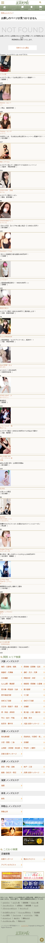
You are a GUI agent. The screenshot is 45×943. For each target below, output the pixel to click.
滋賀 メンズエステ (10, 780)
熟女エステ (21, 921)
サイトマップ (24, 908)
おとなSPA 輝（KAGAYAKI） (5, 643)
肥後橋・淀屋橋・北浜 (32, 667)
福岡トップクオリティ (6, 613)
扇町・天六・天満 (30, 672)
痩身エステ (26, 918)
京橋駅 (26, 707)
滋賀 (3, 785)
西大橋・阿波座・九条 (9, 689)
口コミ (22, 8)
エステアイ (6, 902)
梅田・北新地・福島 (8, 667)
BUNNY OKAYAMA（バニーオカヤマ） (6, 519)
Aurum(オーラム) (6, 251)
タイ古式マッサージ (8, 912)
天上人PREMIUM (6, 337)
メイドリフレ (28, 915)
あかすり (17, 918)
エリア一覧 (16, 902)
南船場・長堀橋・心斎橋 (33, 684)
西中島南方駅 (6, 695)
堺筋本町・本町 (29, 678)
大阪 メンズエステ (10, 661)
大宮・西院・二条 (8, 742)
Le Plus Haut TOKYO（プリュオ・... (6, 581)
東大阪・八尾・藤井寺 (32, 712)
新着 (40, 8)
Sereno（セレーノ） (5, 104)
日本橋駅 (4, 678)
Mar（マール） (5, 162)
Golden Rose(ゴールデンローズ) (6, 550)
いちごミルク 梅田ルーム (6, 427)
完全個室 (37, 912)
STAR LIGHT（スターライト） (6, 396)
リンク (36, 905)
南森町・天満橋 (7, 672)
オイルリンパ (6, 918)
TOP (4, 8)
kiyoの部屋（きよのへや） (6, 366)
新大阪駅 (27, 689)
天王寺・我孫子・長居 (9, 707)
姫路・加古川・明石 (8, 772)
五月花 (2, 488)
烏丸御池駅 (5, 737)
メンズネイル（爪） (8, 921)
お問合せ (19, 905)
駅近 (36, 915)
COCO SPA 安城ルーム (6, 191)
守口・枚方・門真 (8, 718)
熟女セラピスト (29, 859)
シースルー (4, 279)
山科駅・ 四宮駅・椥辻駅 (10, 748)
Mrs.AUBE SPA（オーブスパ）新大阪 (6, 458)
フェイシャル (16, 915)
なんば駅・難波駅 (8, 684)
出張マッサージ (7, 859)
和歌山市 (4, 812)
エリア (13, 8)
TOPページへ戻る (22, 48)
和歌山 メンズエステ (11, 806)
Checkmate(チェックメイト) (6, 221)
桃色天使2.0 (4, 308)
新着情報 (25, 902)
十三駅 (26, 695)
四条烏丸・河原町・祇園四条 (34, 737)
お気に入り (31, 8)
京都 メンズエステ (10, 731)
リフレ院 (3, 74)
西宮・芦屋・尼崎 (8, 767)
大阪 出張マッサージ (31, 724)
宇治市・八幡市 (29, 748)
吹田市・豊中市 (7, 724)
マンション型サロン (24, 912)
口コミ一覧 (34, 902)
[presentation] (22, 939)
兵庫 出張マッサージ (31, 772)
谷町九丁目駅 (6, 701)
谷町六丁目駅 (29, 701)
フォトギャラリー (8, 905)
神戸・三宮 (28, 767)
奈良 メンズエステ (10, 793)
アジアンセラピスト (8, 865)
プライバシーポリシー (9, 908)
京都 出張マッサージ (9, 754)
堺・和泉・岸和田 (8, 712)
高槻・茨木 (28, 718)
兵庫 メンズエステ (10, 761)
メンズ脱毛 (6, 915)
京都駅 (26, 742)
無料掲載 (28, 905)
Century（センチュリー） (6, 132)
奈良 (3, 799)
